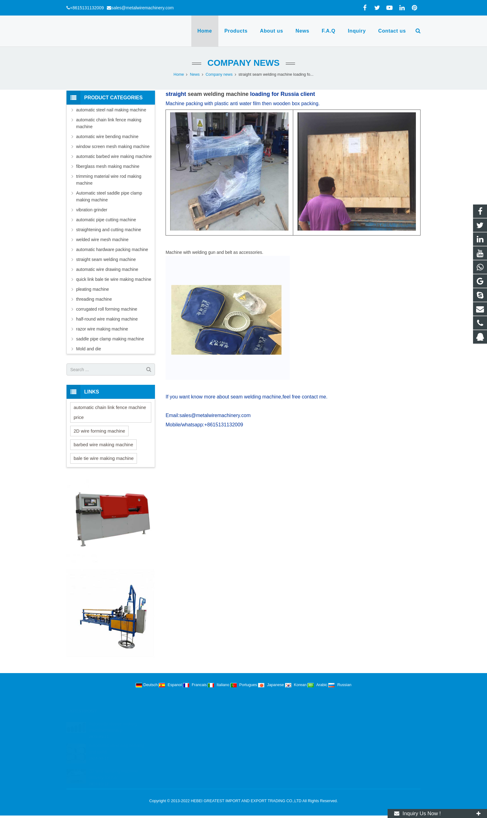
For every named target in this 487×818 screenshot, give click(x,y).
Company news (243, 63)
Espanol (171, 685)
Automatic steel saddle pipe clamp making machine (109, 196)
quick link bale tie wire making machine (113, 279)
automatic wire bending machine (107, 136)
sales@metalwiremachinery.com (142, 7)
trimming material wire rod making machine (108, 180)
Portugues (244, 685)
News (195, 74)
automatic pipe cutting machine (106, 219)
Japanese (271, 685)
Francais (195, 685)
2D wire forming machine (99, 431)
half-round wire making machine (107, 319)
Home (179, 74)
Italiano (219, 685)
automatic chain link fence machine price (110, 412)
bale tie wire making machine (104, 458)
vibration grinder (91, 209)
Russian (339, 685)
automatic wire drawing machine (107, 269)
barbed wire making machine (103, 444)
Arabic (317, 685)
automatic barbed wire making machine (114, 156)
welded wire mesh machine (102, 239)
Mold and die (88, 348)
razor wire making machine (102, 328)
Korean (296, 685)
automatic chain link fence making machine (108, 123)
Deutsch (147, 685)
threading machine (94, 299)
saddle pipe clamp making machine (110, 338)
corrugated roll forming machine (106, 309)
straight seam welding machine (106, 259)
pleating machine (92, 289)
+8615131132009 (87, 7)
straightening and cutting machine (108, 229)
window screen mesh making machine (113, 146)
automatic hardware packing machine (112, 249)
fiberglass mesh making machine (107, 166)
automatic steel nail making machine (111, 109)
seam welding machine (218, 94)
